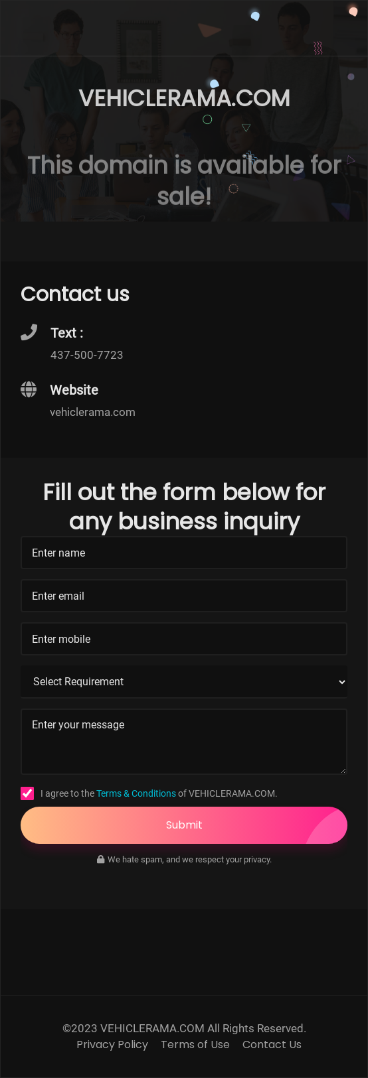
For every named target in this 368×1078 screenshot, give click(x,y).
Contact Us (272, 1045)
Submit (257, 825)
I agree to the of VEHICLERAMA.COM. (159, 793)
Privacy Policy (112, 1045)
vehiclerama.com (93, 412)
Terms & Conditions (136, 793)
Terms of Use (195, 1045)
